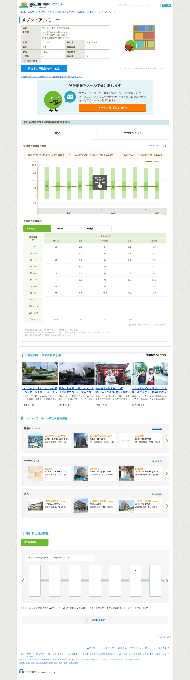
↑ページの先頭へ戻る (162, 637)
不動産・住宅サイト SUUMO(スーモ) (34, 654)
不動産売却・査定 (49, 659)
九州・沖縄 (73, 662)
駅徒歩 (90, 228)
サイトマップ (107, 648)
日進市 (90, 12)
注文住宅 (22, 659)
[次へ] (166, 441)
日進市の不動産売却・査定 (44, 68)
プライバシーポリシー (141, 648)
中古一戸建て (155, 654)
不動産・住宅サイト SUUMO (33, 12)
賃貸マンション (64, 654)
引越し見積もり (73, 659)
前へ (23, 581)
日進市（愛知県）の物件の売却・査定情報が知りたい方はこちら (52, 77)
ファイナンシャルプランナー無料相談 (122, 659)
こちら (131, 608)
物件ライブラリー (98, 659)
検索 (168, 5)
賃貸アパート (77, 654)
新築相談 (61, 659)
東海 (50, 662)
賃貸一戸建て (90, 654)
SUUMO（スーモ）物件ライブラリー (41, 5)
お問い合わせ (162, 648)
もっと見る (157, 428)
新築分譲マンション (114, 654)
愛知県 (81, 12)
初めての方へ (91, 648)
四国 (60, 662)
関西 (55, 662)
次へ (166, 581)
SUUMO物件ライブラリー (63, 12)
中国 (65, 662)
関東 (33, 662)
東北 (28, 662)
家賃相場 (100, 654)
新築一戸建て (143, 654)
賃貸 (55, 654)
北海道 (22, 662)
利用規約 (122, 648)
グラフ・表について (158, 146)
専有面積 (31, 228)
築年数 (60, 228)
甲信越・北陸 (41, 662)
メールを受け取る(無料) (112, 107)
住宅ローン (85, 659)
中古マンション (129, 654)
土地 (164, 654)
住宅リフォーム (34, 659)
